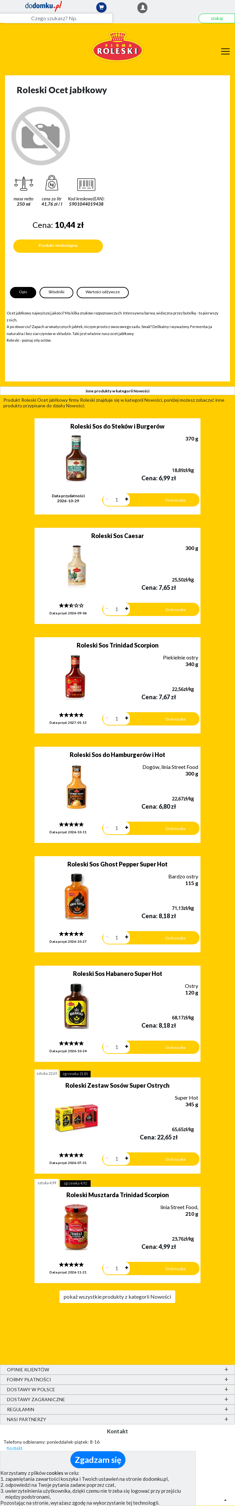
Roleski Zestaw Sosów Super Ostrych (117, 1085)
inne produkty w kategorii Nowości (117, 390)
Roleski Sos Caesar (117, 535)
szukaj (217, 18)
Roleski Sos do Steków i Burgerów (117, 426)
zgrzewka (75, 1073)
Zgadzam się (98, 1460)
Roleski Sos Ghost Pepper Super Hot (117, 864)
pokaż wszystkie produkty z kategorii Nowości (117, 1296)
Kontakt (15, 1447)
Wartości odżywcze (103, 291)
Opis (23, 291)
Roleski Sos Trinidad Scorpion (118, 645)
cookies (54, 1473)
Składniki (56, 291)
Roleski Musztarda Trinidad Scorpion (117, 1194)
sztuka (47, 1073)
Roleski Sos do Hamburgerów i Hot (117, 754)
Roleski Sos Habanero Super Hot (117, 973)
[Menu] (225, 50)
